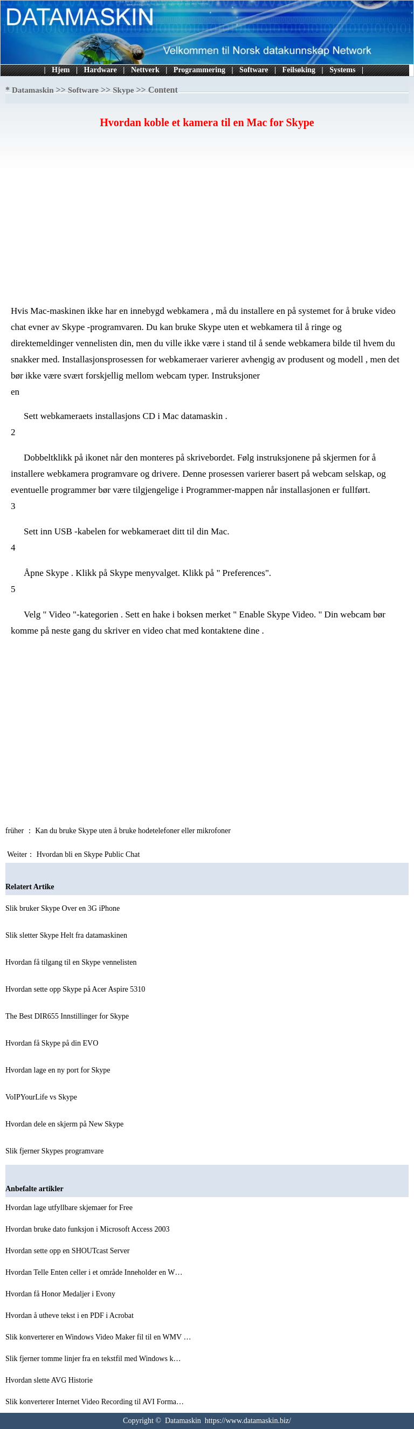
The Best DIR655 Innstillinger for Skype (68, 1016)
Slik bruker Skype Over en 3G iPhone (63, 908)
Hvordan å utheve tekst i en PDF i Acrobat (70, 1315)
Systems (342, 70)
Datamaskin (33, 90)
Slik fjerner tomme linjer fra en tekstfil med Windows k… (93, 1359)
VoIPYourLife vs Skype (42, 1097)
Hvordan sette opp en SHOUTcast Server (68, 1251)
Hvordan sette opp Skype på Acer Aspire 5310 (76, 989)
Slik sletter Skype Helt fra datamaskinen (67, 935)
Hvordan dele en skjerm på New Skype (65, 1124)
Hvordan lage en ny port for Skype (58, 1070)
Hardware (100, 70)
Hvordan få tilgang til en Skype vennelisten (72, 962)
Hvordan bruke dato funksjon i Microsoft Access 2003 (88, 1229)
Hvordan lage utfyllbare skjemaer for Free (69, 1208)
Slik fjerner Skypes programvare (55, 1151)
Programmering (199, 70)
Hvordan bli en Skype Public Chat (89, 854)
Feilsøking (298, 70)
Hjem (61, 70)
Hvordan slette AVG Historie (49, 1380)
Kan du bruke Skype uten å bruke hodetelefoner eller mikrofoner (133, 831)
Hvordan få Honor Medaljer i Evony (61, 1294)
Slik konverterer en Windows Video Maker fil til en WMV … (98, 1337)
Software (253, 70)
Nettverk (145, 70)
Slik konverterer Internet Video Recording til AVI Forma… (94, 1402)
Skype (123, 90)
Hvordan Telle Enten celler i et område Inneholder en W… (94, 1272)
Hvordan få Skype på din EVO (52, 1043)
